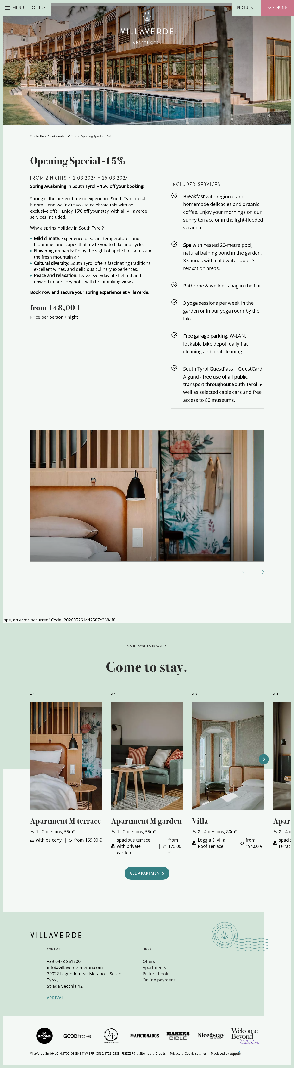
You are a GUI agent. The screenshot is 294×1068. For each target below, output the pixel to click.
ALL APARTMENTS (147, 873)
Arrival (55, 997)
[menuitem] (182, 961)
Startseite (37, 136)
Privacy (175, 1053)
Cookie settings (195, 1053)
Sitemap (145, 1053)
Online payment (159, 980)
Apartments (55, 136)
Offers (39, 8)
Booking (278, 8)
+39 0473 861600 (64, 961)
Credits (161, 1053)
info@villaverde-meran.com (75, 967)
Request (246, 8)
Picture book (155, 973)
